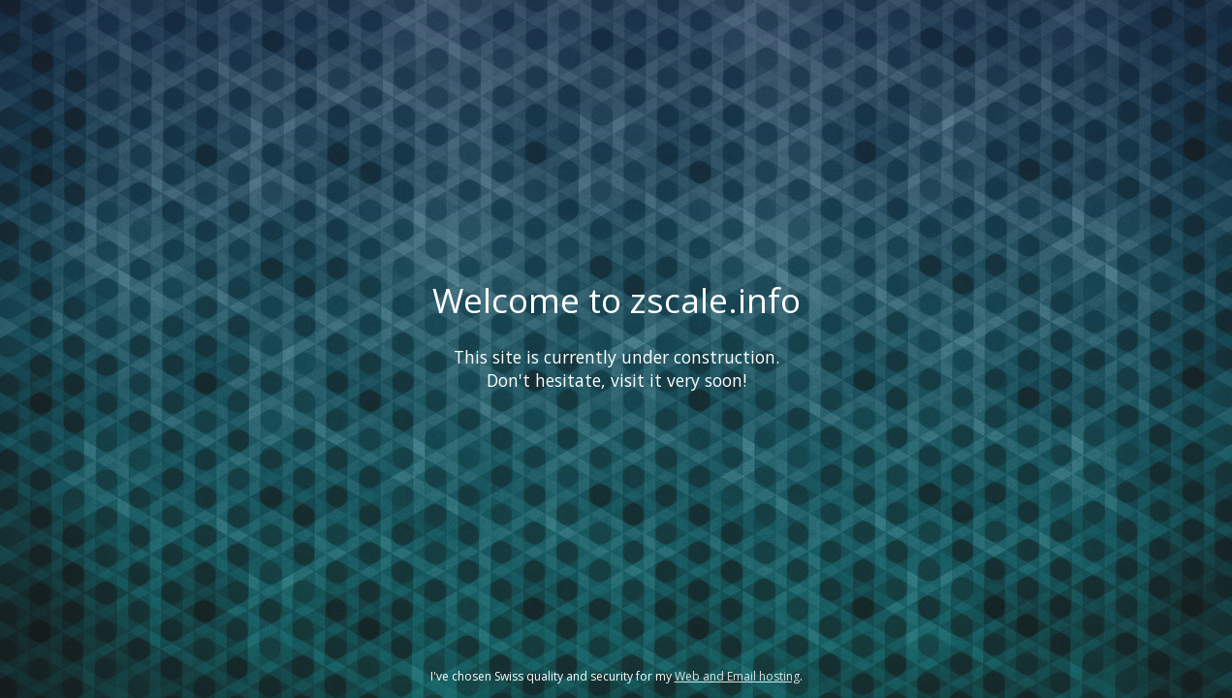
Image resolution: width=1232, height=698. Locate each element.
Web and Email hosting (737, 676)
